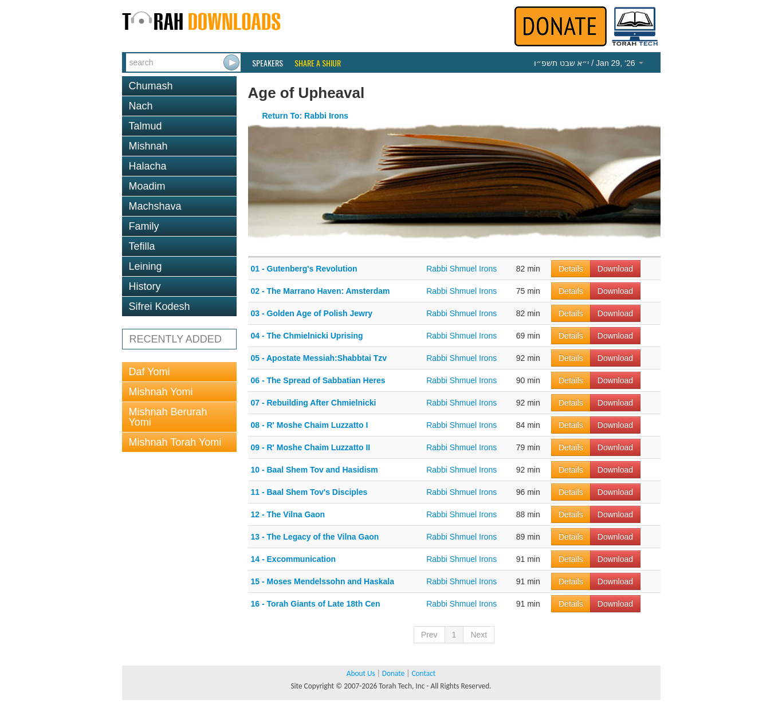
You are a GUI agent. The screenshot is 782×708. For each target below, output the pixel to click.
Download (615, 268)
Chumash (151, 86)
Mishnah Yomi (161, 392)
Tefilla (142, 246)
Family (144, 226)
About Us (361, 673)
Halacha (148, 166)
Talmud (145, 126)
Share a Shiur (317, 63)
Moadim (147, 186)
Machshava (155, 206)
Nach (141, 106)
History (145, 286)
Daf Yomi (149, 371)
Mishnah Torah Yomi (175, 442)
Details (571, 268)
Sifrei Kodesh (159, 306)
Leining (145, 266)
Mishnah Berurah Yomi (168, 417)
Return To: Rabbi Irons (305, 115)
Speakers (267, 63)
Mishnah (148, 146)
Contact (423, 673)
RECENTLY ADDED (175, 339)
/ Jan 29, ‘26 (588, 63)
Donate (393, 673)
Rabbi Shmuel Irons (461, 268)
